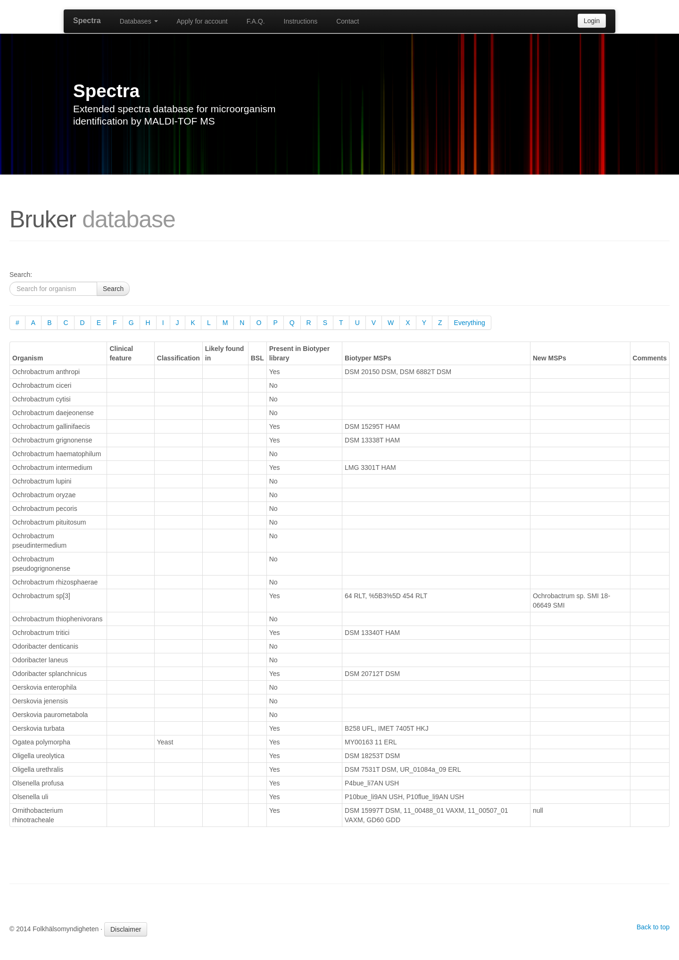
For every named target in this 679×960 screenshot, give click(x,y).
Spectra (87, 21)
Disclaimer (125, 929)
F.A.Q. (256, 21)
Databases (139, 21)
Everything (469, 322)
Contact (347, 21)
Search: (20, 274)
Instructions (301, 21)
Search (113, 288)
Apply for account (202, 21)
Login (592, 21)
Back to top (653, 927)
